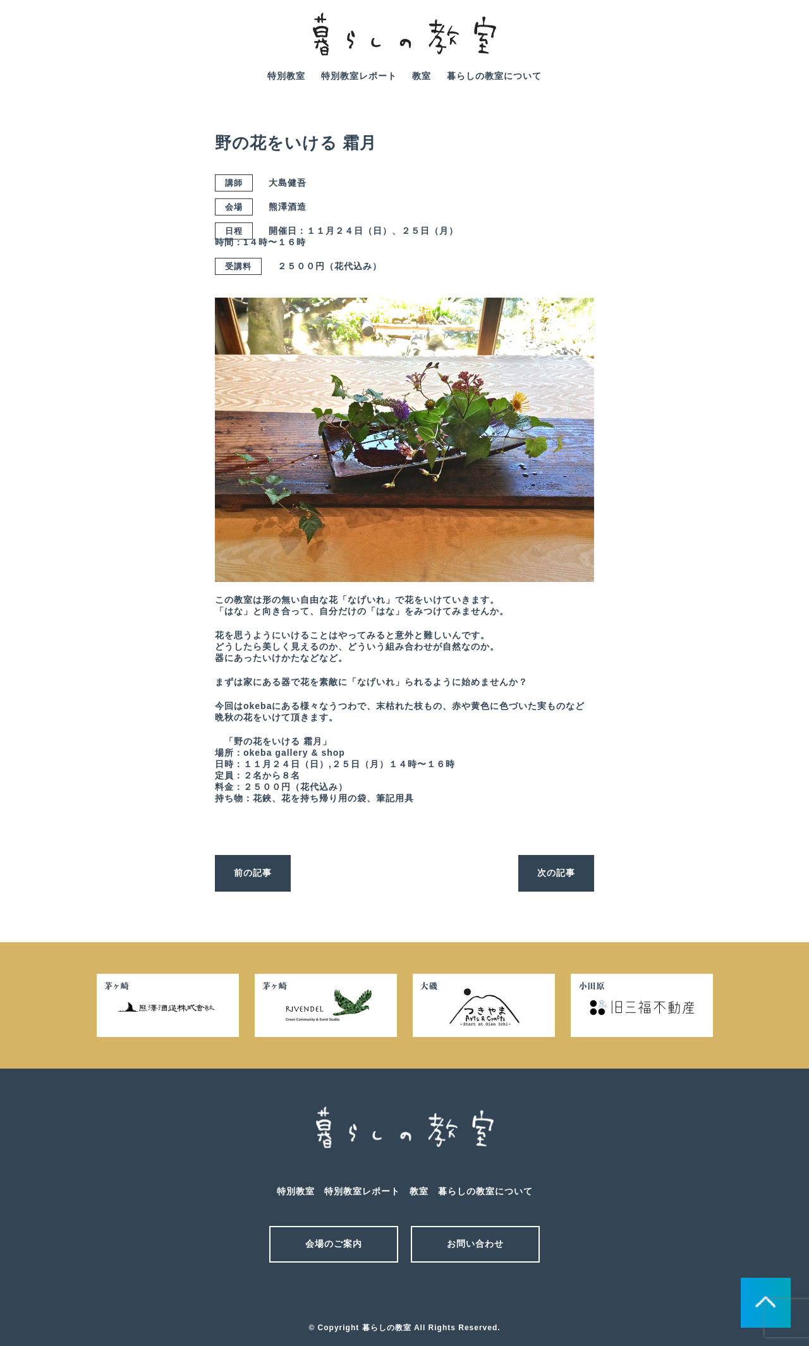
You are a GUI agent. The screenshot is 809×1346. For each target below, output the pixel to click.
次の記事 (556, 873)
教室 (421, 76)
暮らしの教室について (494, 76)
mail (741, 43)
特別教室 (286, 76)
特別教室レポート (359, 76)
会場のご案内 (333, 1244)
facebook (777, 43)
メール (382, 1294)
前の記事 (253, 873)
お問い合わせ (475, 1244)
